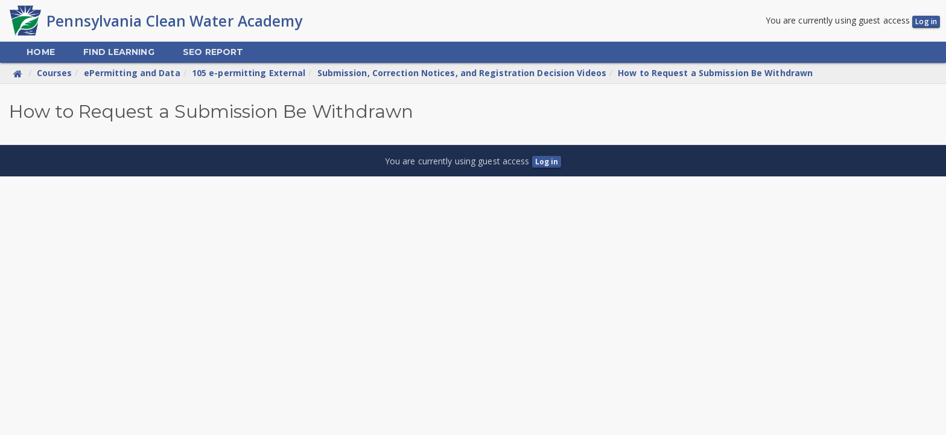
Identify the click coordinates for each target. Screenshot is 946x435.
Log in (926, 22)
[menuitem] (40, 53)
